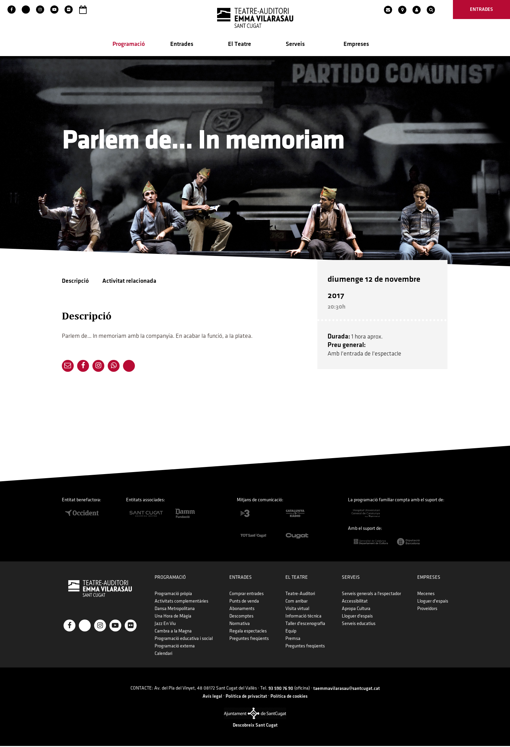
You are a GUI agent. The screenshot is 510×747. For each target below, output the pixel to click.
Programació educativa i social (184, 639)
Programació (128, 45)
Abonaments (241, 609)
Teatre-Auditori (300, 594)
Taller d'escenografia (305, 624)
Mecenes (426, 594)
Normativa (239, 624)
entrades (481, 9)
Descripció (75, 281)
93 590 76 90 (280, 689)
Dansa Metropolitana (175, 609)
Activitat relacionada (129, 281)
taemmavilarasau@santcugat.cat (346, 689)
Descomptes (241, 617)
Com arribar (296, 602)
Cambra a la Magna (173, 632)
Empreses (356, 45)
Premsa (292, 639)
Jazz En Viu (165, 624)
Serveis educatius (358, 624)
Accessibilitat (355, 602)
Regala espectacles (248, 632)
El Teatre (239, 45)
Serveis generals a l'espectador (371, 594)
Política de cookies (288, 697)
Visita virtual (297, 609)
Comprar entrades (246, 594)
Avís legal (212, 697)
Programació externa (175, 647)
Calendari (163, 654)
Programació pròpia (173, 594)
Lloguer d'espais (357, 617)
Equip (290, 632)
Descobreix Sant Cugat (255, 726)
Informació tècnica (303, 617)
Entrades (181, 45)
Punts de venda (244, 602)
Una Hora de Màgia (173, 617)
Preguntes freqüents (249, 639)
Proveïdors (427, 609)
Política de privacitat (246, 697)
